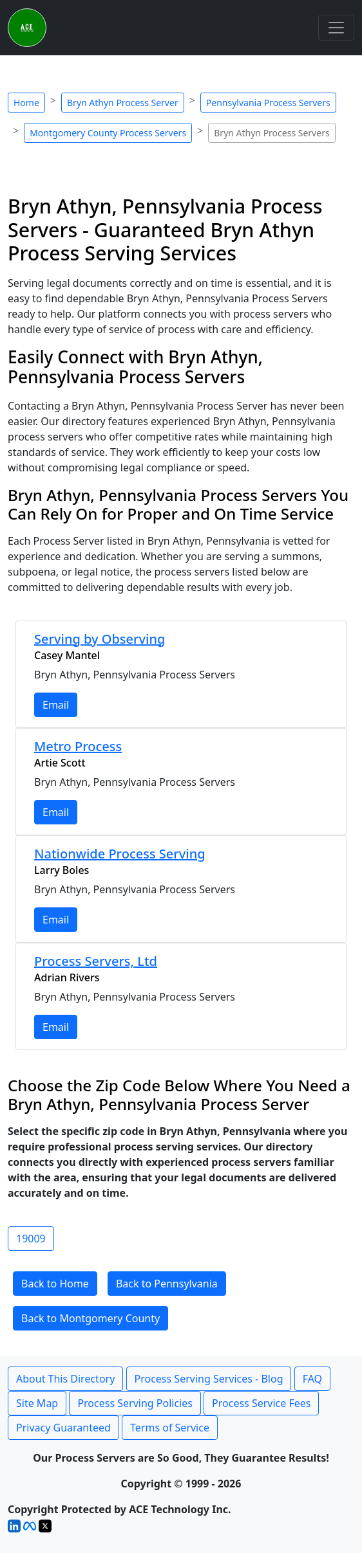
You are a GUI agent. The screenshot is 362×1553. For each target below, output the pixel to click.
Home (26, 102)
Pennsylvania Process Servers (268, 102)
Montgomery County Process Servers (108, 133)
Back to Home (55, 1283)
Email (56, 705)
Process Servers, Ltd (95, 961)
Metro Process (78, 746)
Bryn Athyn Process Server (122, 102)
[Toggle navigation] (336, 28)
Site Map (37, 1403)
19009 (31, 1238)
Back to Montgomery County (90, 1318)
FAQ (312, 1379)
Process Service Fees (261, 1403)
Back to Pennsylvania (167, 1283)
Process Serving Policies (135, 1403)
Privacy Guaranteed (63, 1428)
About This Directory (65, 1379)
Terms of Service (169, 1428)
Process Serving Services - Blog (209, 1379)
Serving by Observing (99, 639)
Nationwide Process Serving (119, 853)
